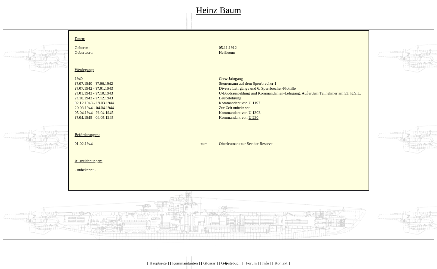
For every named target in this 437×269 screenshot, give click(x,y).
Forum (251, 263)
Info (265, 263)
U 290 (253, 117)
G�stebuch (230, 263)
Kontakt (281, 263)
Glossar (210, 263)
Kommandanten (185, 263)
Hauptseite (158, 263)
